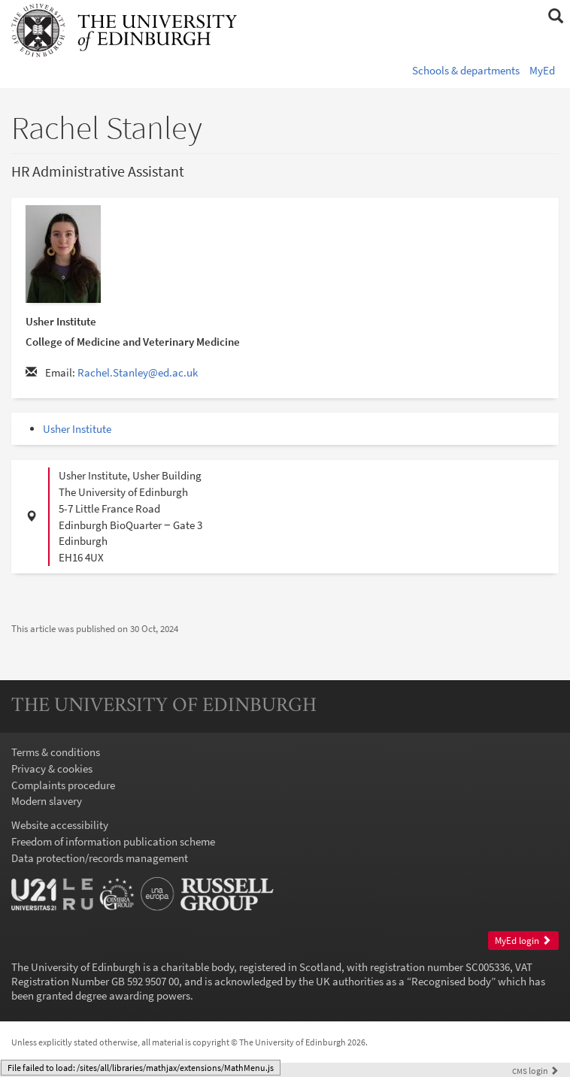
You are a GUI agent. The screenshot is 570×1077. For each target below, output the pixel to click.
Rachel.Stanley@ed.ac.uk (137, 372)
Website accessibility (59, 825)
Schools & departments (466, 70)
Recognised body (451, 981)
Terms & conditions (55, 752)
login (535, 1070)
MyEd (542, 70)
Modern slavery (46, 801)
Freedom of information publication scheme (113, 841)
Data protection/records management (99, 858)
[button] (555, 16)
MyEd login (523, 940)
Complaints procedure (63, 785)
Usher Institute (77, 429)
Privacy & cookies (51, 768)
